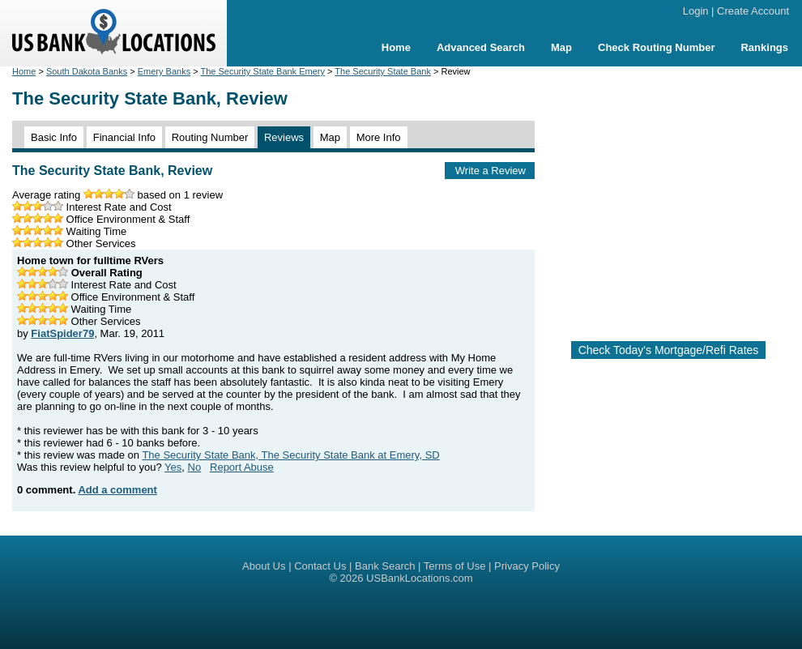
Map (561, 47)
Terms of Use (455, 566)
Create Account (753, 11)
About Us (263, 566)
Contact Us (320, 566)
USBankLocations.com (419, 578)
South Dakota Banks (86, 71)
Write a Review (490, 170)
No (195, 467)
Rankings (764, 47)
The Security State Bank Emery (263, 71)
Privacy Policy (527, 566)
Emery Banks (164, 71)
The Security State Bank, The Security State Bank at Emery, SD (290, 455)
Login (696, 11)
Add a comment (117, 490)
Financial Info (124, 137)
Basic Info (54, 137)
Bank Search (385, 566)
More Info (378, 137)
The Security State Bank (383, 71)
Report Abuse (242, 467)
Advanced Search (481, 47)
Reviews (284, 137)
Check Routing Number (656, 47)
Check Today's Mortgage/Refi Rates (668, 350)
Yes (172, 467)
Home (396, 47)
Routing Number (210, 137)
